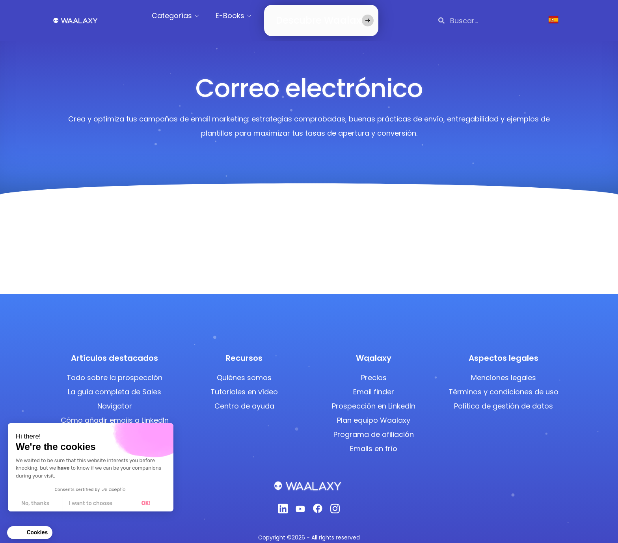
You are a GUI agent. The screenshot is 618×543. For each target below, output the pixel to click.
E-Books (239, 16)
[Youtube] (300, 501)
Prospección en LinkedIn (373, 396)
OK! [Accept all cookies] (145, 503)
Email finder (373, 382)
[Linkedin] (283, 501)
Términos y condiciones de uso (503, 382)
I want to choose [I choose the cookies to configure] (90, 503)
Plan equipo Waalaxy (373, 411)
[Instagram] (335, 501)
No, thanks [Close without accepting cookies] (35, 503)
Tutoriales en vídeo (244, 382)
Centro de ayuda (244, 396)
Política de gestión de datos (503, 396)
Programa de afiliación (373, 425)
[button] (29, 532)
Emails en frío (373, 439)
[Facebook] (317, 501)
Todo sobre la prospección (114, 368)
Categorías (182, 16)
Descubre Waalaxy (309, 15)
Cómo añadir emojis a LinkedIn (115, 411)
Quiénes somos (244, 368)
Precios (374, 368)
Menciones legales (503, 368)
